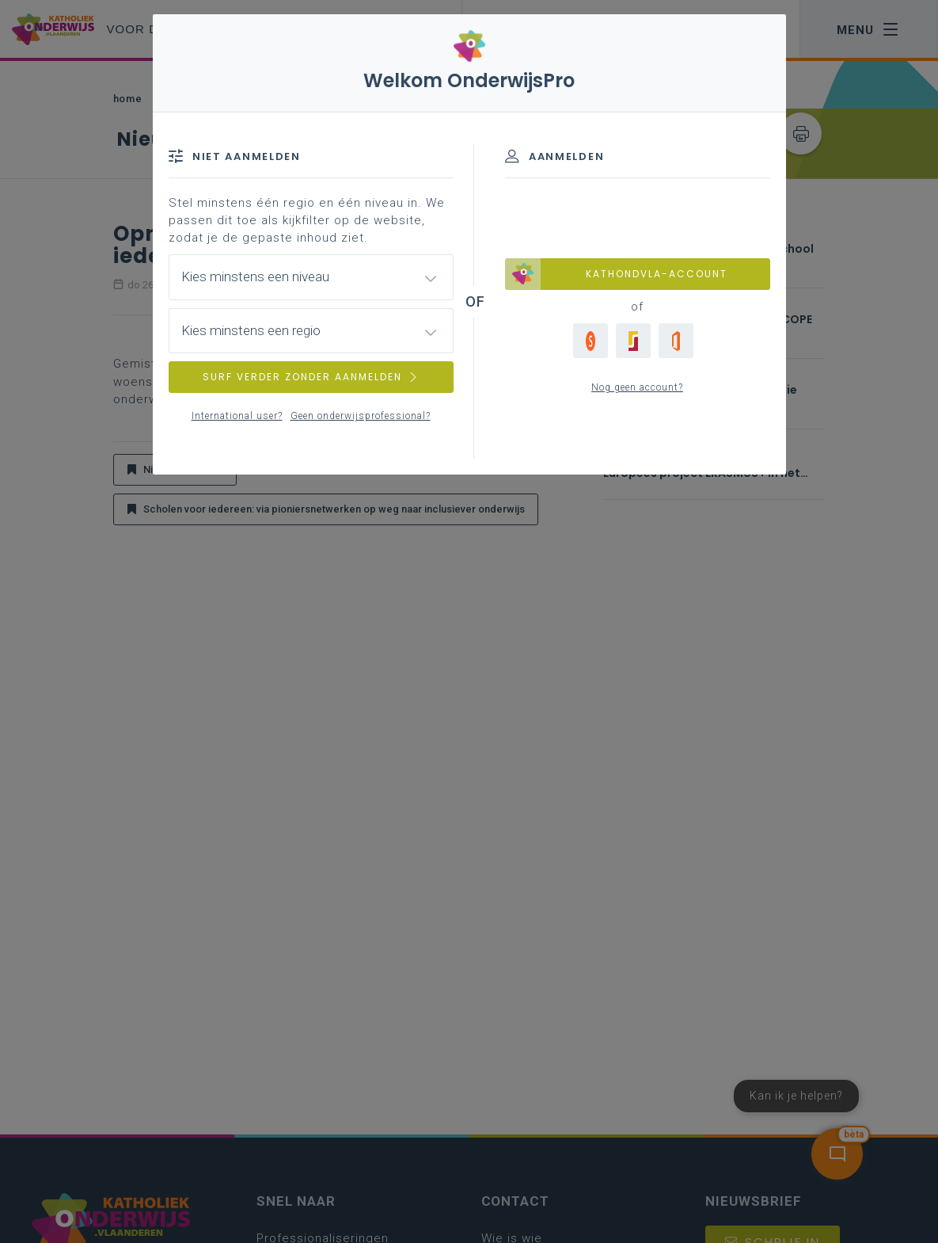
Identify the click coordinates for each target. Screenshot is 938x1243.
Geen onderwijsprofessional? (361, 415)
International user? (237, 415)
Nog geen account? (637, 387)
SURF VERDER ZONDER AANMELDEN (311, 376)
